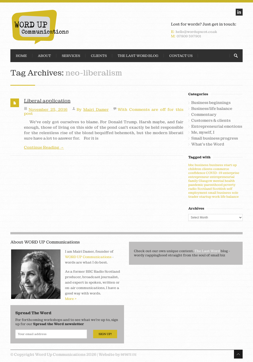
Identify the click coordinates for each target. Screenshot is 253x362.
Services (71, 55)
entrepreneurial (222, 177)
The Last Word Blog (138, 55)
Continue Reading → (44, 147)
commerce (221, 169)
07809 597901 (189, 36)
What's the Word (207, 144)
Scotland (204, 189)
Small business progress (214, 138)
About (44, 55)
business (202, 165)
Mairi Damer (96, 109)
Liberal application (47, 100)
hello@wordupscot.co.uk (196, 31)
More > (71, 298)
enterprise (231, 173)
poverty (229, 185)
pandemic (195, 185)
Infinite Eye (128, 354)
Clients (99, 55)
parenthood (213, 185)
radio (192, 189)
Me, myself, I (202, 132)
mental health (224, 181)
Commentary (203, 114)
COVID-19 (214, 173)
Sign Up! (105, 334)
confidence (196, 173)
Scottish (219, 189)
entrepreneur (198, 177)
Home (21, 55)
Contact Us (180, 55)
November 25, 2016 (48, 109)
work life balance (225, 196)
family (193, 181)
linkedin (239, 12)
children (194, 169)
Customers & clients (211, 120)
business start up (223, 165)
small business (219, 193)
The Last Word (207, 251)
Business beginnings (211, 102)
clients (207, 169)
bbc (191, 165)
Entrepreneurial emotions (216, 126)
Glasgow (205, 181)
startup (205, 196)
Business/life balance (211, 108)
